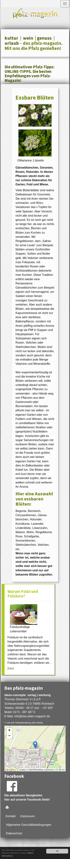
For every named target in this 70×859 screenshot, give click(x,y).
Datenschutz (14, 833)
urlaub (12, 43)
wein (28, 38)
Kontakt (11, 816)
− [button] (9, 736)
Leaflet (22, 770)
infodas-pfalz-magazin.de (32, 716)
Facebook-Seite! (38, 799)
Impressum (27, 816)
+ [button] (9, 730)
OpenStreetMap (36, 770)
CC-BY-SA (60, 770)
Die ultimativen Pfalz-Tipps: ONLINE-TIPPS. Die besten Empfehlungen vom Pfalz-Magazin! (29, 73)
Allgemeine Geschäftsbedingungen (28, 824)
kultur (11, 38)
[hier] (10, 668)
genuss (44, 38)
